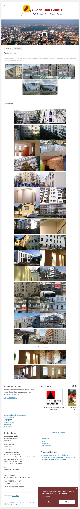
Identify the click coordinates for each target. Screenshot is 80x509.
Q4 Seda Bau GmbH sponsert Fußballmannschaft (58, 457)
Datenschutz (45, 443)
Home (8, 48)
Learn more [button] (46, 496)
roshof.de (15, 496)
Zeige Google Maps (10, 398)
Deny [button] (50, 502)
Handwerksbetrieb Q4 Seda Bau (15, 415)
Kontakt (43, 441)
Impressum (45, 439)
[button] (13, 103)
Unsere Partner (9, 422)
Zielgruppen (8, 420)
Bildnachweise (46, 446)
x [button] (76, 488)
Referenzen (8, 427)
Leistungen (7, 424)
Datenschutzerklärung (11, 394)
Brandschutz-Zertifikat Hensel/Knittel (53, 460)
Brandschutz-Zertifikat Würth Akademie (54, 408)
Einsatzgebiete (9, 417)
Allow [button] (67, 502)
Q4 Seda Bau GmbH (20, 503)
